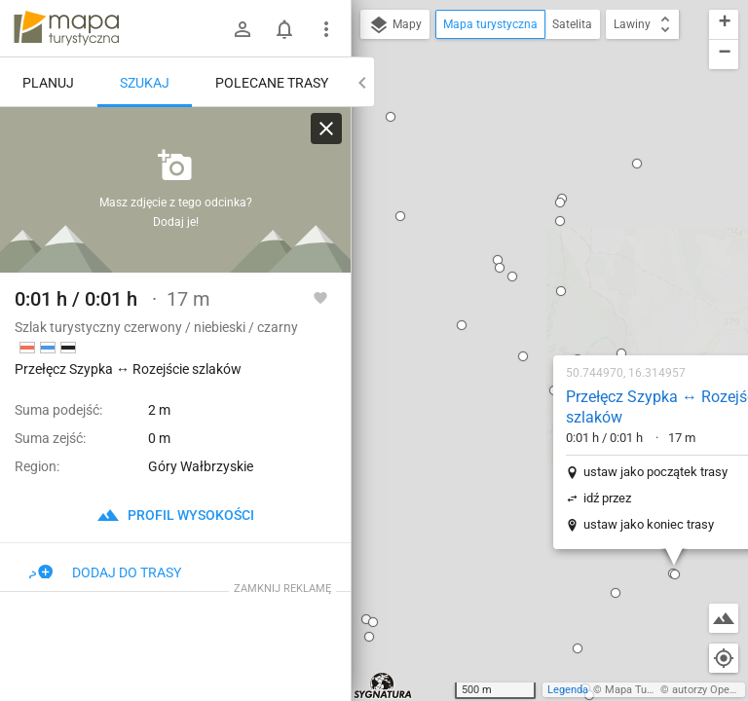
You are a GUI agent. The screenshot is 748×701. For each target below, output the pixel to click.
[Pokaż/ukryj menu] (326, 29)
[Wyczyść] (326, 128)
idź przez (482, 275)
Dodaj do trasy (105, 572)
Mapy (395, 25)
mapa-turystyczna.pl (66, 28)
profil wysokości (175, 515)
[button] (398, 133)
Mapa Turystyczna (648, 689)
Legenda (567, 689)
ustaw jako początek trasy (531, 248)
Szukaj (144, 83)
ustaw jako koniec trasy (524, 301)
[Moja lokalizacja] (723, 658)
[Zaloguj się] (242, 29)
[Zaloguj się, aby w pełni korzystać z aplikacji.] (320, 297)
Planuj (48, 83)
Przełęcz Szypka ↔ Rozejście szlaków (541, 184)
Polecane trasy (271, 83)
